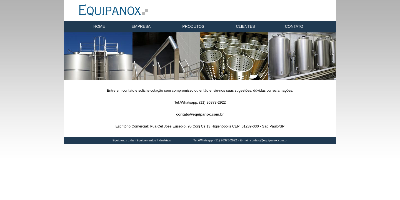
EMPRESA (141, 26)
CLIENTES (245, 26)
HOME (99, 26)
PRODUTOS (193, 26)
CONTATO (294, 26)
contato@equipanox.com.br (200, 114)
